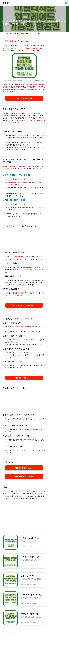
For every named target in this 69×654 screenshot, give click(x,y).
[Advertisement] (24, 239)
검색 (62, 3)
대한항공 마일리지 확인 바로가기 (24, 305)
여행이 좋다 (7, 3)
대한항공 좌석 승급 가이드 (24, 378)
